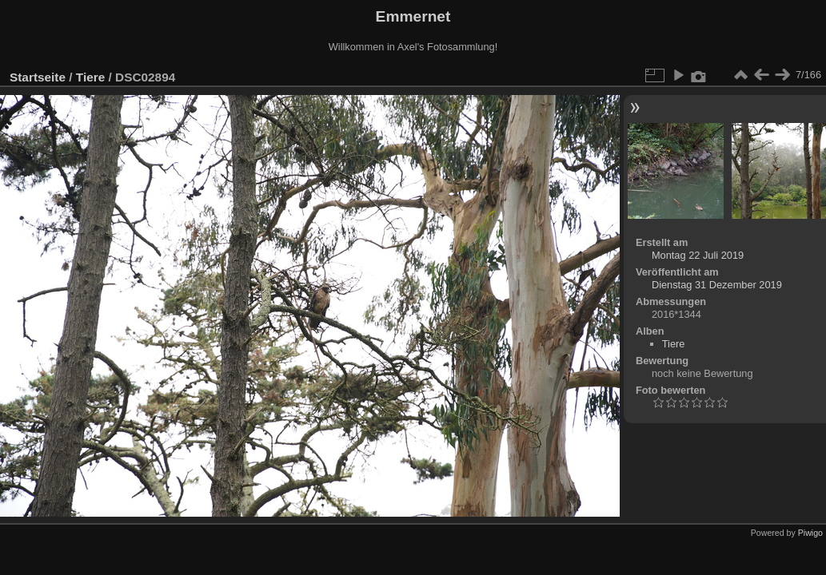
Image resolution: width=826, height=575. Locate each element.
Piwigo (810, 532)
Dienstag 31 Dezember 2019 (717, 285)
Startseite (38, 77)
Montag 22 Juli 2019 (698, 255)
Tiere (90, 77)
